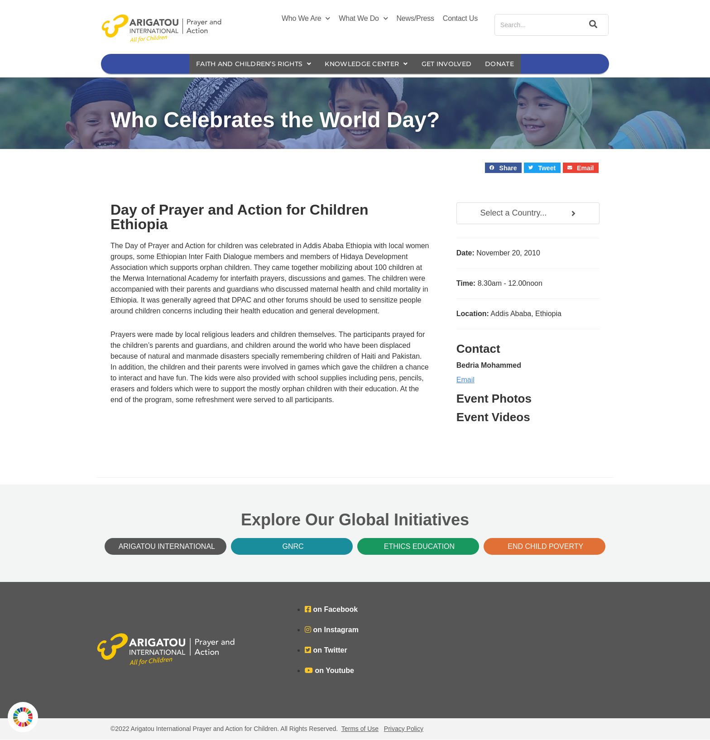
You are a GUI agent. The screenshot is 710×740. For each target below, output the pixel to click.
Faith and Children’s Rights (247, 64)
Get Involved (453, 64)
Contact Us (460, 18)
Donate (509, 64)
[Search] (592, 24)
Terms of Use (360, 729)
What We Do (363, 18)
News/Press (415, 18)
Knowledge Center (367, 64)
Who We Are (306, 18)
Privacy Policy (403, 729)
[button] (503, 168)
